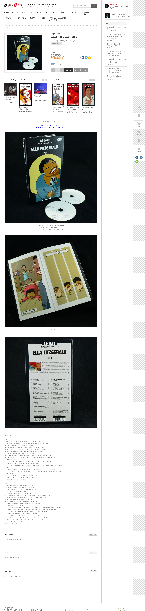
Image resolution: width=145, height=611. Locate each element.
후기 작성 (93, 571)
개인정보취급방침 (118, 608)
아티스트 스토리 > (56, 43)
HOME (6, 12)
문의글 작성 (93, 552)
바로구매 (78, 70)
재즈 (58, 64)
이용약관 (126, 608)
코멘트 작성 (93, 534)
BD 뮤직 (62, 64)
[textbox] (50, 176)
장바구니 (69, 70)
